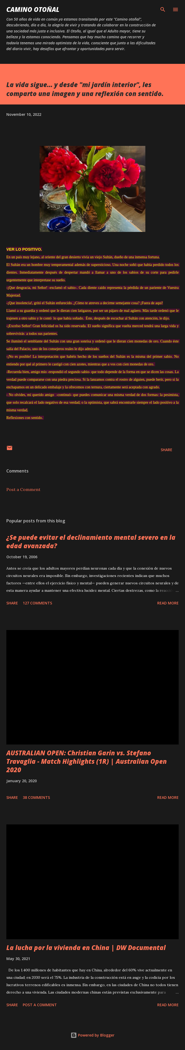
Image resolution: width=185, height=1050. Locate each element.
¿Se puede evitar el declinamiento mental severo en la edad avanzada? (90, 541)
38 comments (36, 797)
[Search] (163, 9)
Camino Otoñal (32, 9)
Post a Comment (23, 489)
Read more (168, 602)
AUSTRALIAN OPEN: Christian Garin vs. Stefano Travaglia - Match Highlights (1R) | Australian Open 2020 (86, 761)
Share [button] (166, 449)
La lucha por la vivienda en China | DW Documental (86, 947)
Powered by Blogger (92, 1035)
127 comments (37, 602)
